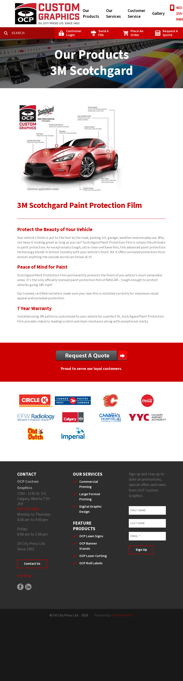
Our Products (91, 14)
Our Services (113, 14)
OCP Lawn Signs (91, 536)
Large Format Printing (89, 497)
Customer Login (73, 33)
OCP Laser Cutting (93, 556)
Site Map (24, 575)
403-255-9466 (28, 509)
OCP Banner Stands (88, 546)
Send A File (103, 33)
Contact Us (32, 563)
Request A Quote (170, 33)
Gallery (158, 14)
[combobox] (33, 33)
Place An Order (136, 33)
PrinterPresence (122, 615)
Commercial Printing (88, 484)
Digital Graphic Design (90, 509)
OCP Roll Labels (90, 563)
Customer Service (136, 14)
